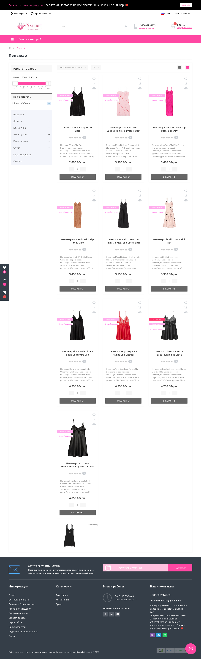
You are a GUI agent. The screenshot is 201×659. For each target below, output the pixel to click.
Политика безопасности (22, 604)
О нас (12, 595)
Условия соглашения (20, 608)
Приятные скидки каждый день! (26, 5)
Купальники (20, 141)
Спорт (16, 147)
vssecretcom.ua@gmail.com (165, 600)
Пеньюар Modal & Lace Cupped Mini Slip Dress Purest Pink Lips (123, 131)
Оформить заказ (184, 27)
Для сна (17, 121)
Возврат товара (17, 617)
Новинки (18, 114)
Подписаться (180, 567)
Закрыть (186, 4)
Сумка (59, 604)
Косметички (62, 599)
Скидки (17, 161)
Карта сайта (15, 622)
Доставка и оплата (19, 599)
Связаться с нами (18, 613)
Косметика (19, 127)
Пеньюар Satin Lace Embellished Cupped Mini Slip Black (77, 466)
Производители (17, 626)
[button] (19, 13)
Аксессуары (20, 134)
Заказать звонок (146, 28)
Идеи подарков (22, 154)
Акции (12, 636)
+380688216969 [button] (160, 595)
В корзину (77, 176)
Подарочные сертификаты (23, 631)
